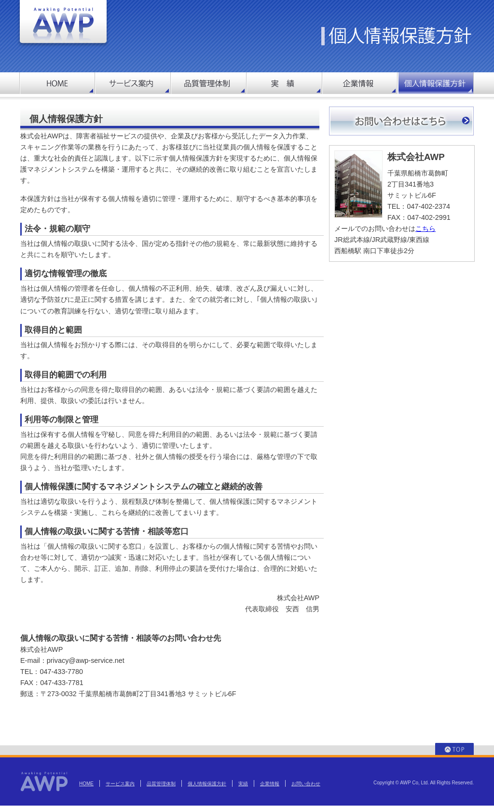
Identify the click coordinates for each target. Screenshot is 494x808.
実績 (243, 783)
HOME (86, 783)
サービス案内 (120, 783)
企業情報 (269, 783)
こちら (425, 228)
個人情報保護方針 (207, 783)
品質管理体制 (161, 783)
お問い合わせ (305, 783)
